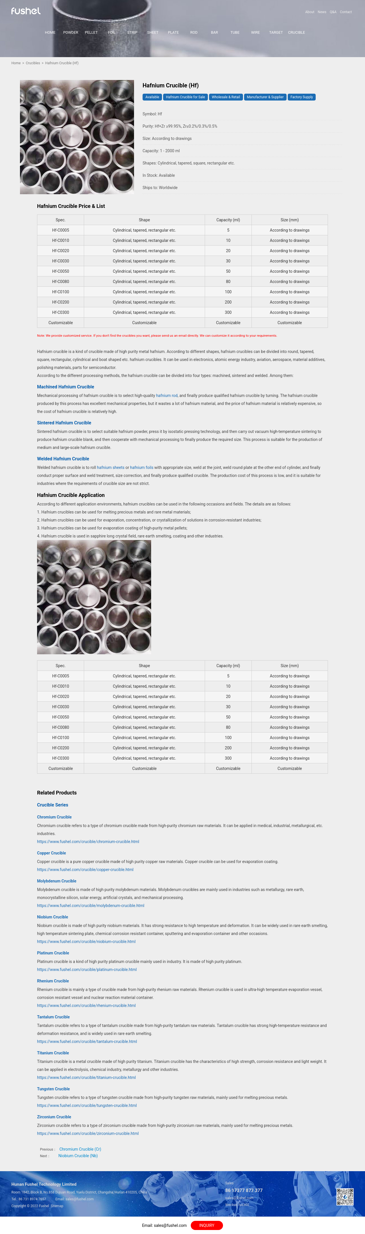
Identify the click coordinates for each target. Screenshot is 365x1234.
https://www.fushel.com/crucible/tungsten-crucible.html (87, 1105)
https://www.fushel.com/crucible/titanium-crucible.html (86, 1077)
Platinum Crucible (53, 953)
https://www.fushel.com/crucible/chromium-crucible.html (88, 841)
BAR (214, 32)
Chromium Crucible (54, 817)
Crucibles (33, 63)
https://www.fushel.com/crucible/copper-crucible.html (85, 869)
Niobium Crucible (52, 917)
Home (16, 63)
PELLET (91, 32)
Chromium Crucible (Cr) (80, 1149)
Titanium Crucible (53, 1053)
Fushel (44, 1206)
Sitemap (57, 1206)
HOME (50, 32)
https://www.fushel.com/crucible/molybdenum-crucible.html (90, 905)
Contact (346, 12)
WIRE (255, 32)
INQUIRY (206, 1225)
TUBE (235, 32)
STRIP (132, 32)
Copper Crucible (51, 853)
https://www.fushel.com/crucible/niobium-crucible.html (86, 941)
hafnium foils (141, 467)
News (322, 12)
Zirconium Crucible (54, 1117)
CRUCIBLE (296, 32)
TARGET (276, 32)
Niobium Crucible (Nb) (78, 1155)
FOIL (112, 32)
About (309, 12)
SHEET (153, 32)
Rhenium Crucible (53, 981)
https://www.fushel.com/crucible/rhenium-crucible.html (86, 1005)
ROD (194, 32)
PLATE (173, 32)
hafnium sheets (110, 467)
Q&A (333, 12)
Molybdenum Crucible (56, 881)
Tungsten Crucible (53, 1089)
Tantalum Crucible (53, 1017)
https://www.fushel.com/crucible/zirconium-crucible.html (88, 1133)
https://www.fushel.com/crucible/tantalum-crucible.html (87, 1041)
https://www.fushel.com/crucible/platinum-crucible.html (87, 969)
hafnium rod (166, 395)
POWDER (70, 32)
